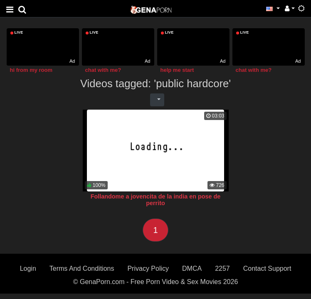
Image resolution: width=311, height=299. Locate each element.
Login (28, 268)
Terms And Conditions (81, 268)
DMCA (192, 268)
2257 (222, 268)
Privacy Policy (148, 268)
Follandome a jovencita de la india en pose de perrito (156, 199)
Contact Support (267, 268)
